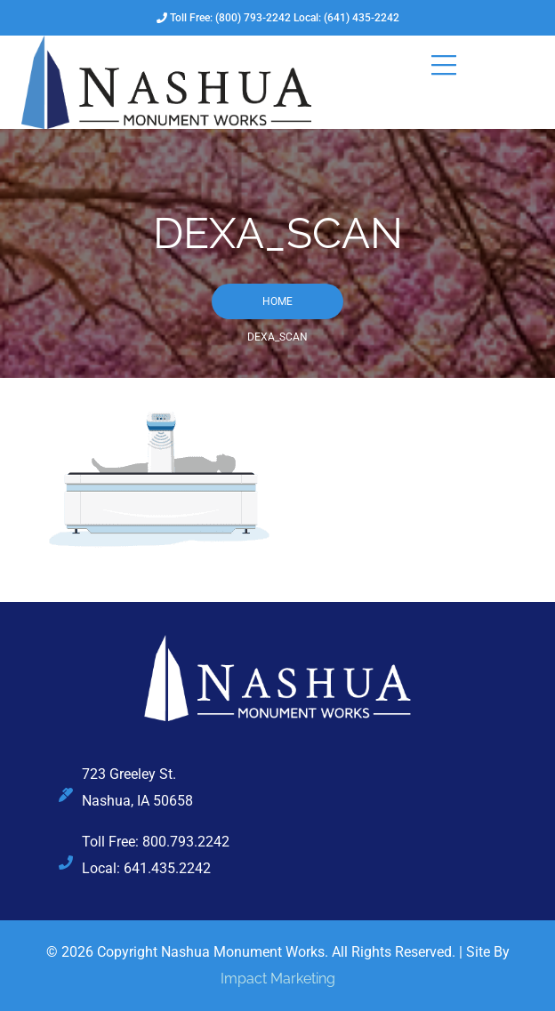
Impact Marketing (278, 978)
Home (277, 301)
